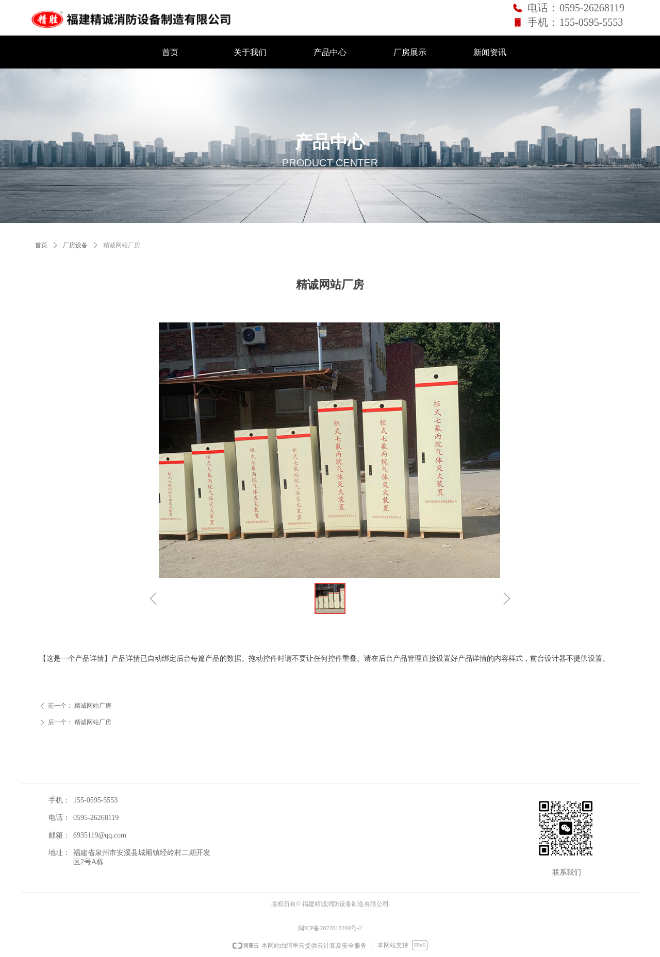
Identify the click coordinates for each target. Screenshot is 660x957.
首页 (41, 245)
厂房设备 (75, 245)
